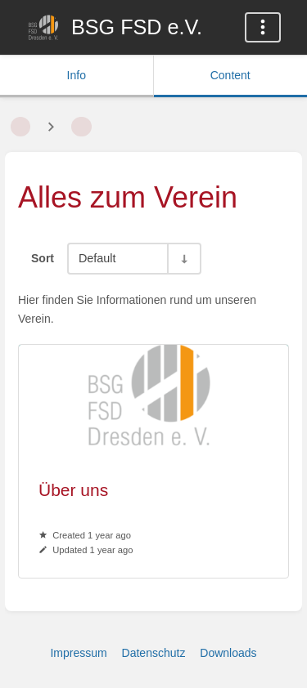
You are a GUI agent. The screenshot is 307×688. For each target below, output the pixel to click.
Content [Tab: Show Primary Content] (230, 75)
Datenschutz (154, 652)
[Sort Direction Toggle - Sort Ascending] (183, 258)
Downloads (228, 652)
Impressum (78, 652)
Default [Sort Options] (97, 258)
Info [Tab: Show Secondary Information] (76, 75)
